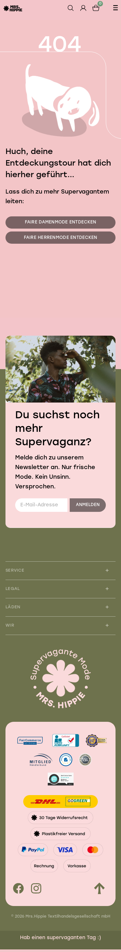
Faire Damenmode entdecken (60, 223)
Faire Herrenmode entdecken (60, 239)
